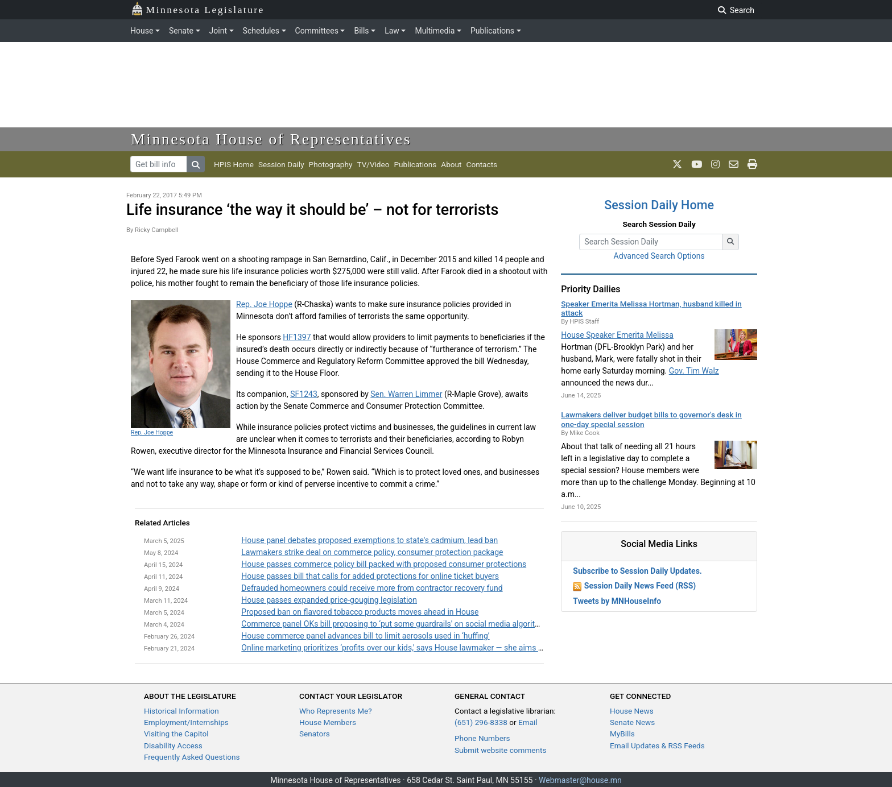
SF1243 (303, 394)
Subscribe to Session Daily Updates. (637, 570)
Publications (492, 30)
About (451, 164)
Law (392, 30)
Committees (316, 30)
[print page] (752, 164)
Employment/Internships (186, 722)
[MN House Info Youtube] (697, 164)
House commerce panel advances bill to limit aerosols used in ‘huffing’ (365, 635)
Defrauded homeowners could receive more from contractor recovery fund (371, 588)
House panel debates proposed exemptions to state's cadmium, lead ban (369, 540)
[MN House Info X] (677, 164)
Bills (361, 30)
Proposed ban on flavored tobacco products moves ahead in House (359, 611)
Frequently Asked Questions (192, 756)
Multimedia (435, 30)
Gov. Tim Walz (694, 370)
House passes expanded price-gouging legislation (329, 599)
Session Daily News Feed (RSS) (640, 585)
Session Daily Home (659, 205)
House (141, 30)
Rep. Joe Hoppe (152, 432)
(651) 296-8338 (481, 722)
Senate (181, 30)
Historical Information (181, 710)
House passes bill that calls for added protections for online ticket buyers (370, 576)
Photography (331, 164)
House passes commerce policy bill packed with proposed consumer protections (383, 564)
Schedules (261, 30)
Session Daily (281, 164)
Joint (218, 30)
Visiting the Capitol (176, 733)
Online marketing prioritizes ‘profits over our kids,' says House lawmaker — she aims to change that (415, 647)
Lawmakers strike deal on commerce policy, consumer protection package (372, 552)
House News (632, 710)
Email (528, 722)
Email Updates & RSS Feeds (657, 745)
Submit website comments (501, 750)
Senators (314, 733)
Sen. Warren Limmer (406, 394)
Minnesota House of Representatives (271, 139)
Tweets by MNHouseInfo (617, 601)
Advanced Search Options (659, 255)
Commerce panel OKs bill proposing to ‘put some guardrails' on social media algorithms (395, 623)
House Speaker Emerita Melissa (617, 334)
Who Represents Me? (335, 710)
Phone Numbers (482, 738)
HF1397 (297, 337)
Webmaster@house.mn (580, 780)
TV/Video (373, 164)
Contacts (482, 164)
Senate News (632, 722)
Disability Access (173, 745)
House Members (327, 722)
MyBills (622, 733)
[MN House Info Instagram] (715, 164)
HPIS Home (234, 164)
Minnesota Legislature (198, 8)
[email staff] (733, 164)
